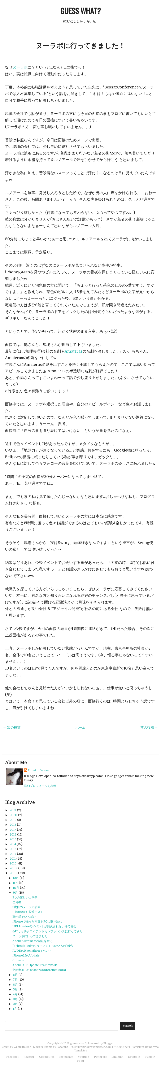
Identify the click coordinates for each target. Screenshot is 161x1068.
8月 (15, 974)
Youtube (83, 1056)
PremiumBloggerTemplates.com (91, 1047)
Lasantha (62, 1047)
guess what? (80, 10)
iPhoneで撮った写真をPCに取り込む (37, 921)
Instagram (66, 1056)
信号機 (16, 902)
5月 (15, 989)
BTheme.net (121, 1047)
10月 (16, 887)
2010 (13, 863)
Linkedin (117, 1056)
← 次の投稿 (12, 727)
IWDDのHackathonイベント (32, 950)
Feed (80, 1060)
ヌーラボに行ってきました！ (80, 46)
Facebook (12, 1056)
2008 (13, 873)
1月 (15, 1008)
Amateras (74, 351)
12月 (16, 878)
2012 (13, 853)
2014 (13, 844)
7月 (15, 979)
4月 (15, 994)
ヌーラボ (20, 67)
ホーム (80, 727)
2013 (13, 849)
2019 (13, 819)
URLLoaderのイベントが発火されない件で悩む (44, 926)
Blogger (108, 1043)
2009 (13, 868)
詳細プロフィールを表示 (40, 786)
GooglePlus (47, 1056)
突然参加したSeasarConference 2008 (39, 970)
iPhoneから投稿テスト (27, 912)
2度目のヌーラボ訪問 (26, 907)
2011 (13, 858)
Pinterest (100, 1056)
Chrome (18, 960)
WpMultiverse (22, 1047)
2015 (13, 839)
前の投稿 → (149, 727)
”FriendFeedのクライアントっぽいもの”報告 (42, 945)
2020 (13, 815)
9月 (15, 892)
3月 (15, 999)
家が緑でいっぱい (24, 916)
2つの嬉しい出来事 (25, 897)
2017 (13, 829)
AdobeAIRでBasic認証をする (32, 941)
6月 (15, 984)
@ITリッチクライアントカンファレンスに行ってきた (47, 931)
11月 (15, 883)
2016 (13, 834)
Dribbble (134, 1056)
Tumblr (150, 1056)
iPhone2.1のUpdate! (26, 955)
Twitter (29, 1056)
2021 (13, 810)
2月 (15, 1004)
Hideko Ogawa (38, 770)
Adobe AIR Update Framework (34, 965)
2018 (13, 824)
